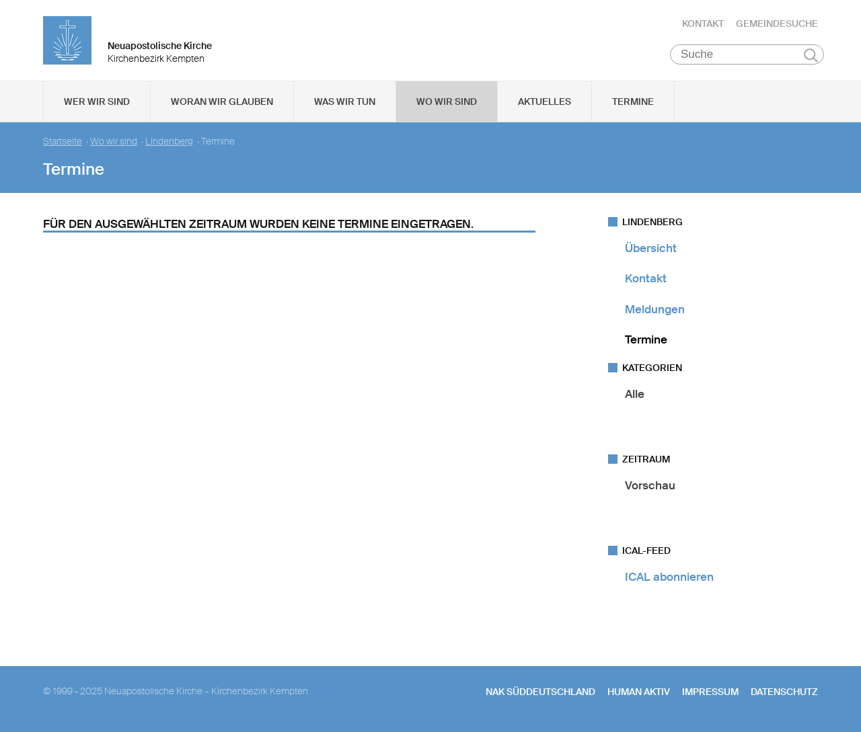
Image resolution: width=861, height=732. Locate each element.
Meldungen (655, 309)
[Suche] (747, 54)
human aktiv (638, 692)
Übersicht (651, 248)
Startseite (62, 141)
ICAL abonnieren (669, 576)
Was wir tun (344, 101)
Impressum (710, 692)
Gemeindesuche (777, 23)
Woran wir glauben (222, 101)
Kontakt (703, 23)
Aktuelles (544, 101)
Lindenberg (169, 141)
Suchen (811, 55)
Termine (633, 101)
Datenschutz (784, 692)
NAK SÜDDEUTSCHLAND (540, 692)
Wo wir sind (446, 101)
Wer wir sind (97, 101)
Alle (634, 394)
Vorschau (650, 485)
